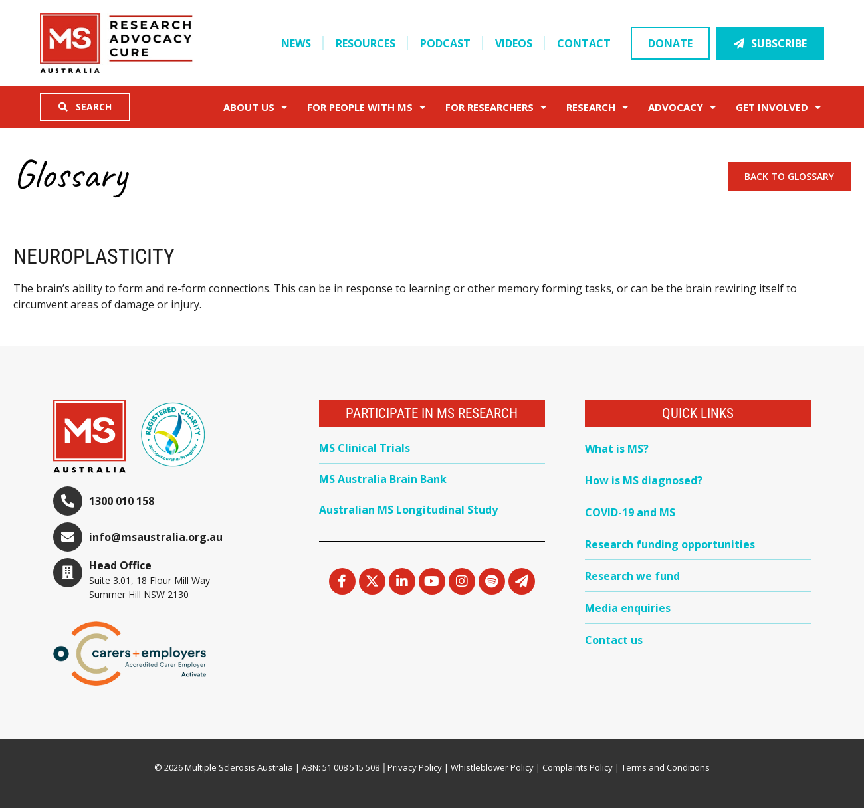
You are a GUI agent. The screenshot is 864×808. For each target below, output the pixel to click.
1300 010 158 (121, 501)
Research (597, 107)
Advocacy (682, 107)
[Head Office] (67, 572)
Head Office (120, 565)
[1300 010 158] (67, 501)
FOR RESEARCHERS (495, 107)
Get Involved (778, 107)
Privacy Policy (414, 767)
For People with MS (366, 107)
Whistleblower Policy (492, 767)
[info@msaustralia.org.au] (67, 537)
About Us (255, 107)
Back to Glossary (789, 176)
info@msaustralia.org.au (156, 537)
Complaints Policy (577, 767)
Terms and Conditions (665, 767)
